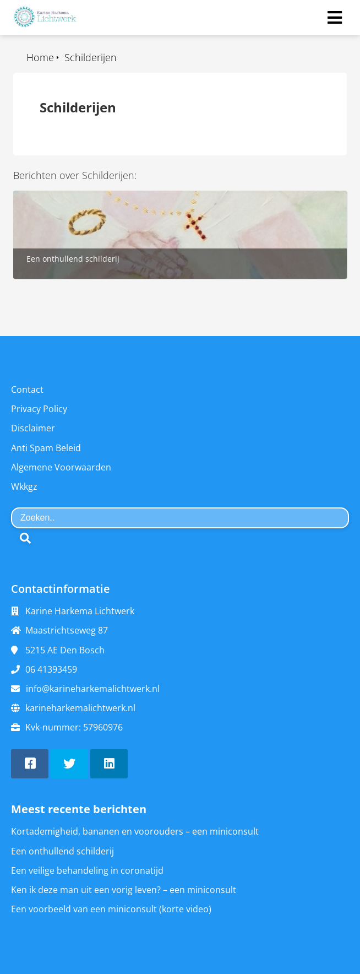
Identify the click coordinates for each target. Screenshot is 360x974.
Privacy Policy (39, 409)
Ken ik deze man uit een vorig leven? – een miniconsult (123, 890)
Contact (27, 389)
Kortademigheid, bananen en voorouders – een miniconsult (135, 831)
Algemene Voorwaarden (61, 467)
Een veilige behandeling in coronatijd (87, 870)
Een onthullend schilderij (62, 851)
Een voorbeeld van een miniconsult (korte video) (111, 909)
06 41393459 (51, 669)
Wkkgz (24, 486)
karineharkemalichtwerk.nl (80, 708)
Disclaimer (33, 428)
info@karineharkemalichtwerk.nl (93, 689)
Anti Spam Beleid (46, 448)
